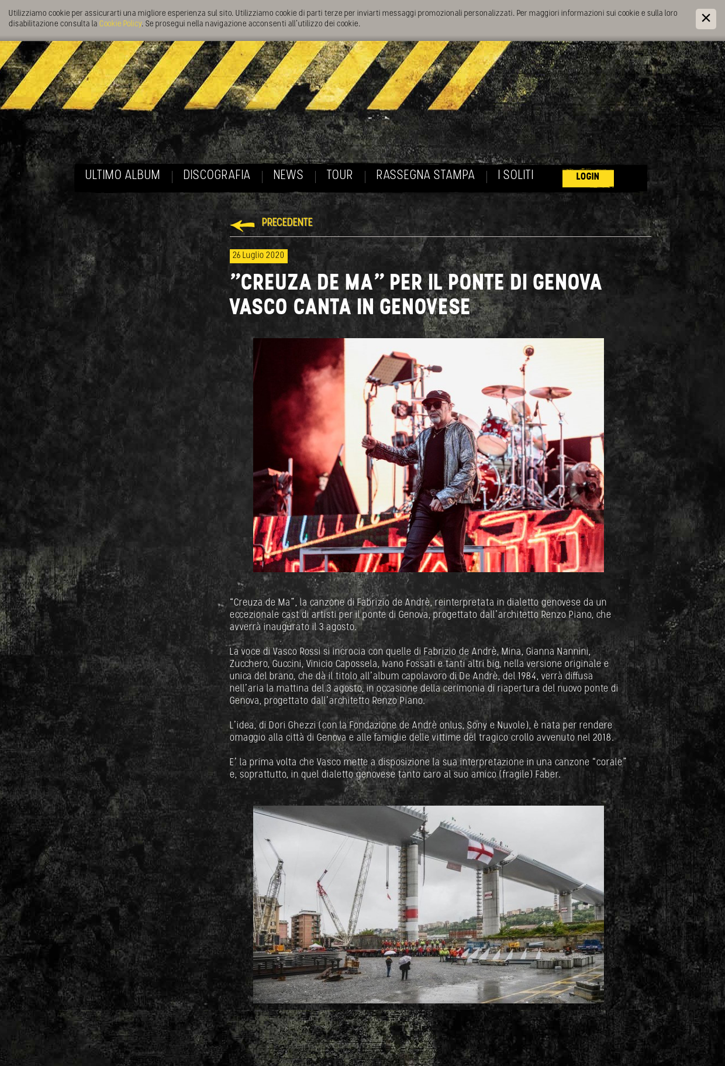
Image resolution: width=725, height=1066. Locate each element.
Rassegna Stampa (426, 176)
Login (588, 177)
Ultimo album (123, 176)
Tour (340, 176)
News (289, 176)
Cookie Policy (120, 24)
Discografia (217, 176)
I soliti (516, 176)
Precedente (287, 223)
